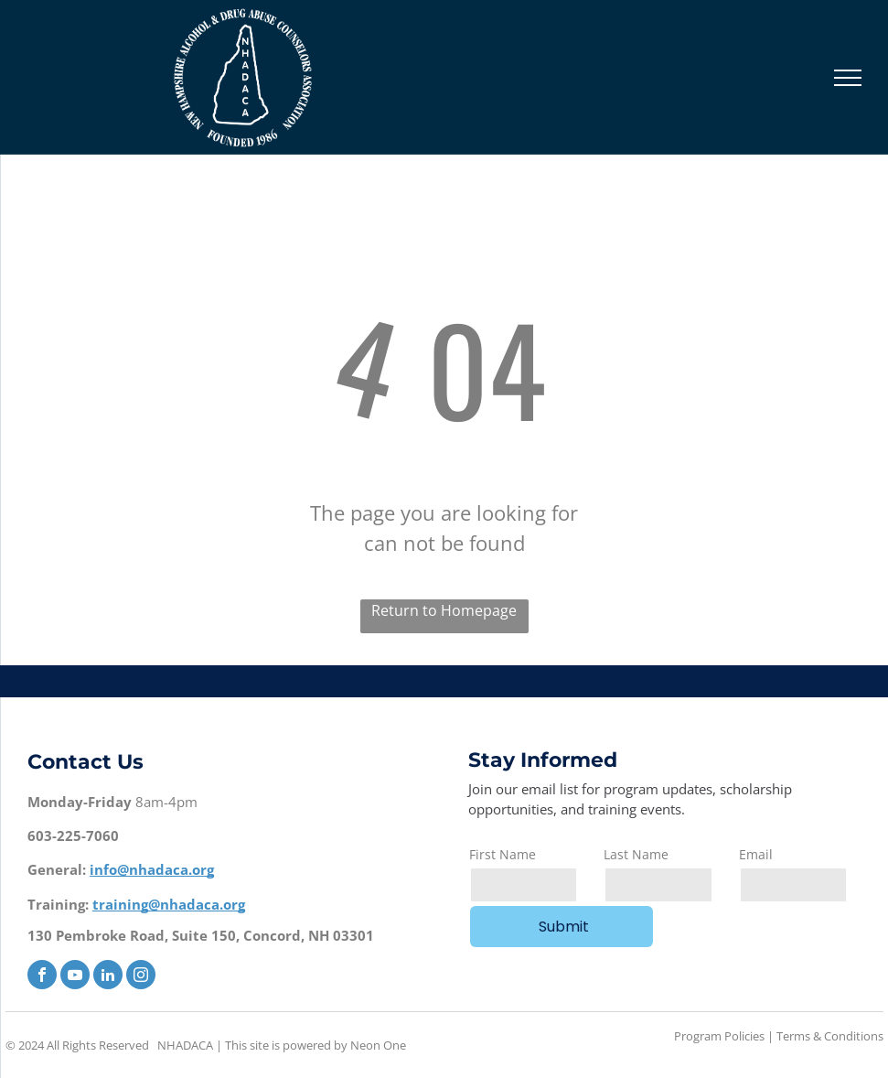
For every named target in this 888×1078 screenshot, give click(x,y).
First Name (502, 854)
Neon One (378, 1045)
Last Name (636, 854)
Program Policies (719, 1036)
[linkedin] (108, 977)
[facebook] (42, 977)
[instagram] (140, 977)
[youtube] (75, 977)
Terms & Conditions (829, 1036)
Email (756, 854)
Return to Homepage (444, 610)
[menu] (848, 78)
